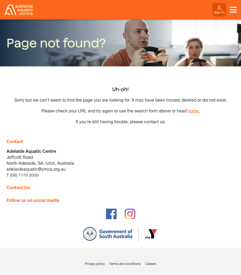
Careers (150, 264)
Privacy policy (95, 264)
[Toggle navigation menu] (233, 10)
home (193, 111)
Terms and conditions (125, 264)
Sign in (219, 12)
